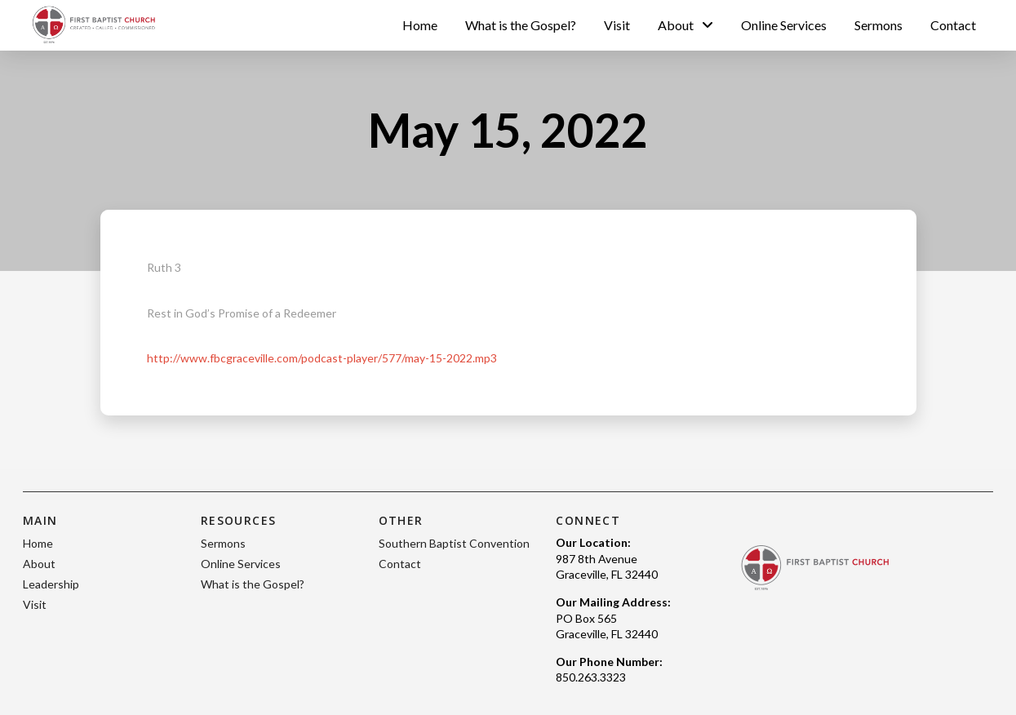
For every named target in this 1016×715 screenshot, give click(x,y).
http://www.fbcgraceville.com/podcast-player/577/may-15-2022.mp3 (322, 358)
